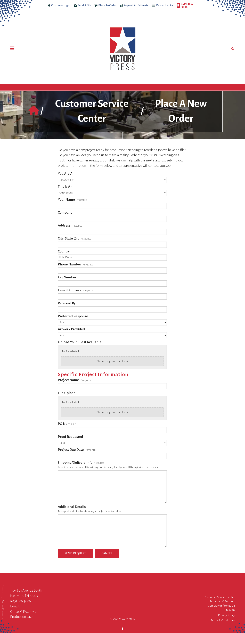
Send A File (84, 5)
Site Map (229, 610)
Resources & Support (222, 601)
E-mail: (15, 606)
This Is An (65, 186)
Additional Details (72, 507)
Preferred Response (73, 316)
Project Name (69, 380)
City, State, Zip (69, 238)
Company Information (221, 605)
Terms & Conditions (223, 620)
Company (65, 212)
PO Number (67, 424)
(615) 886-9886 (187, 6)
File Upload (67, 393)
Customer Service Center (220, 597)
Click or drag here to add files (112, 361)
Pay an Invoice (165, 5)
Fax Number (67, 277)
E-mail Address (70, 290)
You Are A (65, 173)
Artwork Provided (71, 329)
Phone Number (70, 264)
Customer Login (60, 5)
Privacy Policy (226, 615)
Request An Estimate (136, 5)
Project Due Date (71, 449)
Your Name (67, 199)
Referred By (67, 303)
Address (64, 225)
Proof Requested (70, 436)
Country (64, 251)
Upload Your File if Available (79, 342)
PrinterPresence (2, 609)
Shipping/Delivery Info (75, 462)
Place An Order (107, 5)
